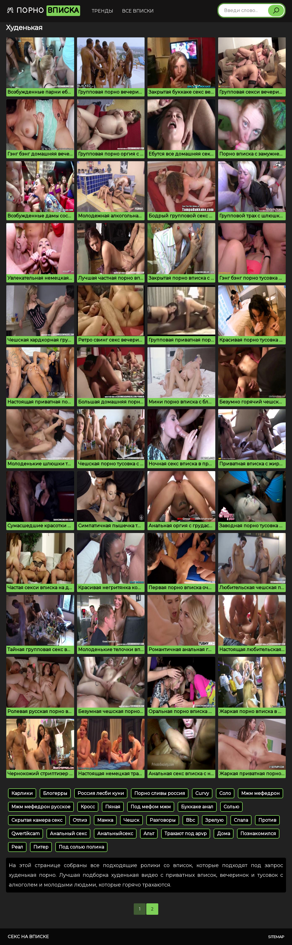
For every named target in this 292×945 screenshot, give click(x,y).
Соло (225, 793)
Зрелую (214, 820)
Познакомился (258, 833)
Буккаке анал (197, 806)
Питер (40, 847)
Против (267, 820)
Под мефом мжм (151, 806)
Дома (223, 833)
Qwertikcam (25, 833)
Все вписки (138, 11)
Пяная (112, 806)
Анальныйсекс (115, 833)
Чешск (131, 820)
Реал (17, 847)
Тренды (102, 11)
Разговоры (163, 820)
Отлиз (80, 820)
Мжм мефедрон (260, 793)
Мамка (105, 820)
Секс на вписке (28, 936)
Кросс (88, 806)
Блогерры (55, 793)
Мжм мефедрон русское (40, 806)
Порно (43, 10)
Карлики (22, 793)
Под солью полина (81, 847)
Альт (148, 833)
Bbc (190, 820)
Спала (241, 820)
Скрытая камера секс (36, 820)
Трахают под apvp (186, 833)
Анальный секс (68, 833)
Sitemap (276, 936)
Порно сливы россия (159, 793)
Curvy (202, 793)
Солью (231, 806)
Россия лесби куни (101, 793)
